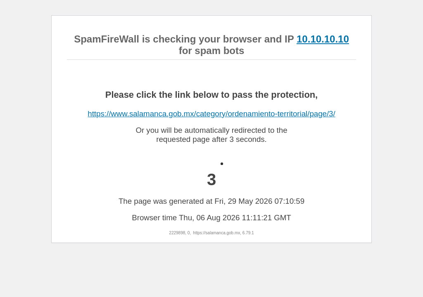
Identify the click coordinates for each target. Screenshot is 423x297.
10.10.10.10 (323, 39)
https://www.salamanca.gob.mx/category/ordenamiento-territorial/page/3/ (211, 113)
